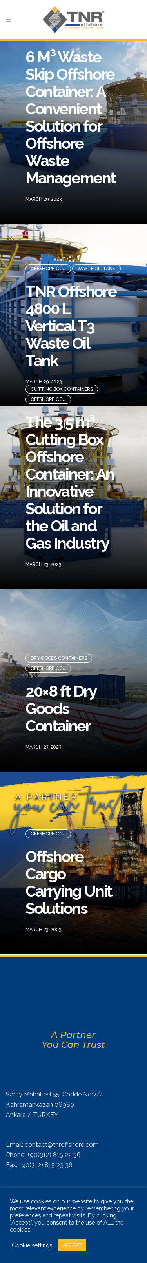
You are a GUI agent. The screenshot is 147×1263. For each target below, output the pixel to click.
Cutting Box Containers (62, 385)
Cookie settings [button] (32, 1245)
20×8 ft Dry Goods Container (60, 704)
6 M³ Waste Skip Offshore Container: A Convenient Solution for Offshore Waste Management (70, 113)
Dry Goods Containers (59, 654)
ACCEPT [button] (72, 1245)
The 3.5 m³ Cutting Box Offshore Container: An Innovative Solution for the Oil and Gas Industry (69, 479)
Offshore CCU (48, 265)
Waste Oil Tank (96, 265)
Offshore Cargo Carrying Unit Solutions (68, 879)
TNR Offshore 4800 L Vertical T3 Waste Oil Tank (70, 322)
